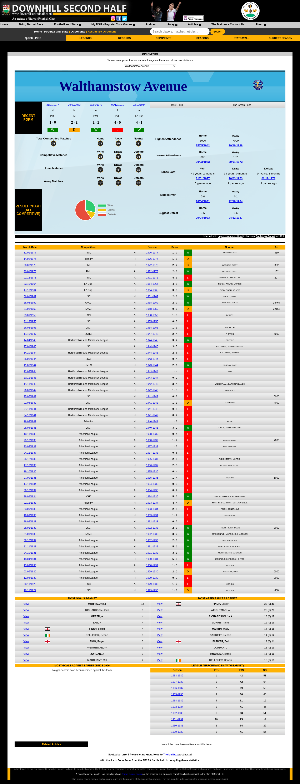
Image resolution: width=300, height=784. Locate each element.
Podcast (151, 24)
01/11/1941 (30, 409)
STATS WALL (241, 38)
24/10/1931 (30, 552)
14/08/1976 (30, 258)
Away (171, 24)
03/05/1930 (30, 571)
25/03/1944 (30, 359)
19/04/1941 (30, 421)
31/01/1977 (52, 104)
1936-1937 (152, 459)
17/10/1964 (30, 290)
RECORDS (124, 38)
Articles (193, 24)
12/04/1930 (30, 577)
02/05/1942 (30, 402)
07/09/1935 (30, 477)
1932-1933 (152, 521)
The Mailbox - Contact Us (228, 24)
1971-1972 (152, 277)
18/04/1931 (203, 201)
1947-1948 (152, 333)
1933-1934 (152, 502)
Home (4, 24)
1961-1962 (152, 296)
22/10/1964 (139, 104)
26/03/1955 (30, 327)
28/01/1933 (30, 527)
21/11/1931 (30, 546)
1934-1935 (152, 484)
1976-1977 (152, 252)
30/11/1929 (30, 584)
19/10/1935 (30, 471)
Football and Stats (66, 24)
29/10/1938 (236, 145)
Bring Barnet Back (31, 24)
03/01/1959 (30, 315)
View (26, 603)
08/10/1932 (30, 540)
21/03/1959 (30, 308)
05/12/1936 (30, 459)
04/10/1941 (30, 415)
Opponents (78, 31)
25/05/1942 (203, 145)
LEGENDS (85, 38)
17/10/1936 (30, 465)
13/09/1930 (30, 565)
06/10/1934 (30, 490)
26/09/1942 (30, 390)
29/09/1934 (30, 496)
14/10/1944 (30, 352)
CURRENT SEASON (280, 38)
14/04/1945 (30, 340)
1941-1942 (152, 396)
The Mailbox (170, 754)
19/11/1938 (30, 434)
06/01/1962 (30, 296)
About (259, 24)
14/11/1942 (30, 384)
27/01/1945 (30, 346)
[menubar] (133, 25)
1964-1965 (152, 283)
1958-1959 (152, 302)
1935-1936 (152, 471)
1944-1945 (152, 340)
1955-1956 (152, 321)
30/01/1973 (96, 104)
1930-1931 (152, 559)
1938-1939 (152, 434)
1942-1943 (152, 384)
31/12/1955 (30, 321)
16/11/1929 (30, 590)
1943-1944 (152, 359)
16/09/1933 (30, 515)
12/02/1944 (30, 371)
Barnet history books (131, 774)
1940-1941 (152, 421)
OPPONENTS (163, 38)
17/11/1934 (30, 484)
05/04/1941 (30, 427)
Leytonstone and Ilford (230, 236)
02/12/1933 (30, 502)
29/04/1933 (203, 217)
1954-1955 (152, 327)
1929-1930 (152, 571)
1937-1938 (152, 446)
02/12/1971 (117, 104)
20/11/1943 (30, 377)
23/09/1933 (30, 509)
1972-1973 (152, 265)
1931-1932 (152, 546)
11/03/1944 (30, 365)
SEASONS (202, 38)
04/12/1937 (236, 217)
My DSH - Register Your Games (111, 24)
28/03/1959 (30, 302)
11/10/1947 (30, 333)
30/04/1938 (30, 446)
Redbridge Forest (265, 236)
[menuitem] (4, 24)
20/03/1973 (74, 104)
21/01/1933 (30, 534)
